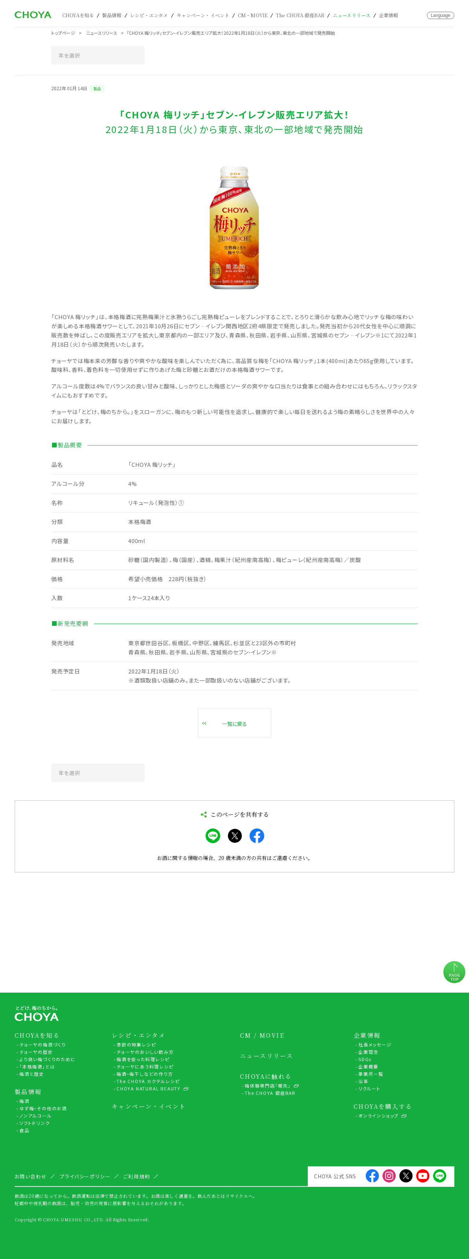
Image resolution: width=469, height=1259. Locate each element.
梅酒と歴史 (31, 1074)
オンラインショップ (378, 1115)
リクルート (369, 1088)
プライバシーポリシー (85, 1176)
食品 (24, 1130)
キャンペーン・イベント (203, 15)
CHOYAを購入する (383, 1107)
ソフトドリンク (34, 1123)
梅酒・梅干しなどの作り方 (145, 1074)
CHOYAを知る (78, 15)
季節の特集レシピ (136, 1044)
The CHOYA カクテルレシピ (148, 1081)
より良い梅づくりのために (47, 1059)
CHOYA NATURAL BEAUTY (149, 1088)
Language (440, 15)
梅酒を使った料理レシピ (143, 1059)
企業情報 (388, 15)
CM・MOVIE (252, 15)
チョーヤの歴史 (36, 1052)
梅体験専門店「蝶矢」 (268, 1085)
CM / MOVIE (262, 1035)
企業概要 (368, 1066)
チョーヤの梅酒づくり (42, 1044)
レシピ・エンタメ (149, 15)
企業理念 (368, 1052)
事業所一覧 (371, 1074)
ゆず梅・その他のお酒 (43, 1108)
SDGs (365, 1059)
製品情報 (112, 15)
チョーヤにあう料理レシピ (145, 1066)
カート (410, 15)
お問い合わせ (420, 15)
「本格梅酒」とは (37, 1066)
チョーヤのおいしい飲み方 (145, 1052)
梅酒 (24, 1101)
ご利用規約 (136, 1176)
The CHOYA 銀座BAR (300, 15)
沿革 (363, 1081)
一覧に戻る (234, 723)
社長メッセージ (375, 1044)
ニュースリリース (351, 15)
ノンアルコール (35, 1115)
